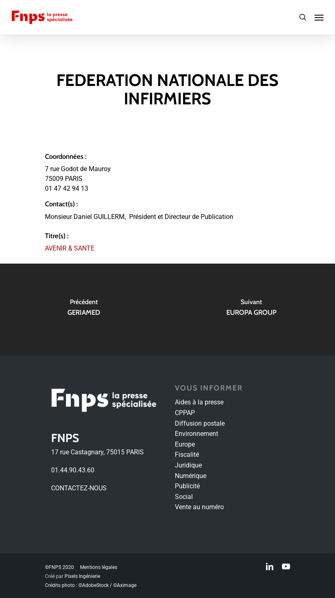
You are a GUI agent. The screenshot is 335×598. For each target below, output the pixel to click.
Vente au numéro (199, 507)
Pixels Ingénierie (82, 576)
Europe (185, 444)
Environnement (196, 434)
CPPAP (185, 413)
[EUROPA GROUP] (251, 310)
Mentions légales (98, 567)
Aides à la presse (199, 402)
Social (184, 497)
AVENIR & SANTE (69, 248)
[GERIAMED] (84, 310)
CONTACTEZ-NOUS (79, 488)
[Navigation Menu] (319, 17)
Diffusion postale (200, 423)
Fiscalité (187, 454)
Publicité (187, 486)
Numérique (190, 476)
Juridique (188, 465)
